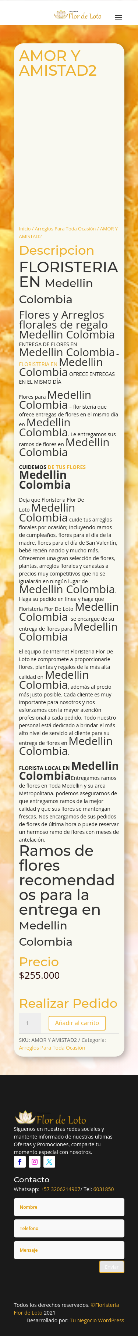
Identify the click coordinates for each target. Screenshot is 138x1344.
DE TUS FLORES (52, 476)
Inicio (25, 228)
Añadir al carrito (77, 1023)
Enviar (112, 1267)
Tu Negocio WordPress (97, 1320)
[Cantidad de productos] (30, 1023)
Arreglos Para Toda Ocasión (65, 228)
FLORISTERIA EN (68, 282)
